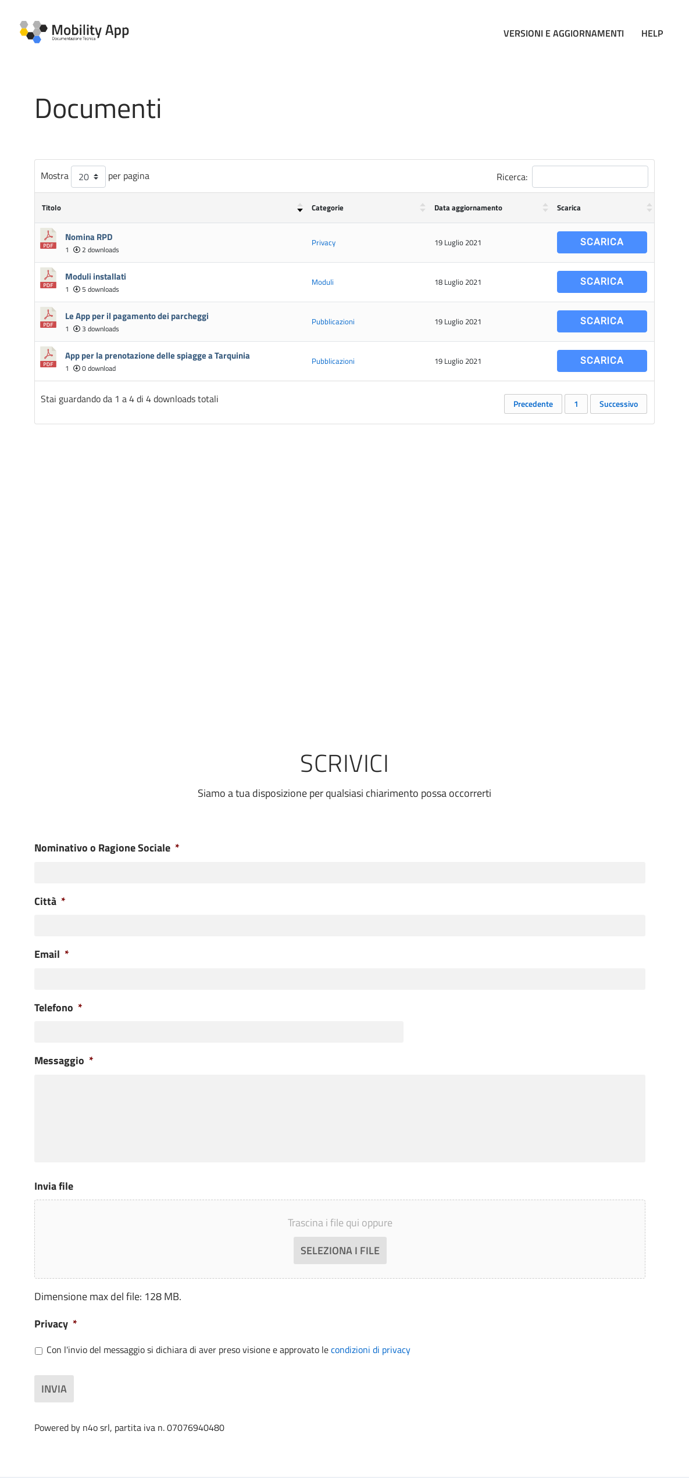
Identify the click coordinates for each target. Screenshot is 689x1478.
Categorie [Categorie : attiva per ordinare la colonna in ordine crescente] (328, 205)
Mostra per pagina (95, 174)
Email (51, 951)
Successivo (618, 401)
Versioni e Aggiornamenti (564, 32)
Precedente (533, 401)
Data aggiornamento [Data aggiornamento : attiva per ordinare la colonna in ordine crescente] (468, 205)
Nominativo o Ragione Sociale (107, 845)
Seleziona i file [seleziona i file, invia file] (340, 1253)
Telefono (58, 1005)
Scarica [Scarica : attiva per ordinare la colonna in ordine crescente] (569, 205)
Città (50, 899)
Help (652, 32)
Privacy (323, 240)
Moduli (323, 279)
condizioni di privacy (370, 1352)
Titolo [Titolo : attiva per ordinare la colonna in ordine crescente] (51, 205)
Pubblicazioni (333, 319)
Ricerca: (572, 174)
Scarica (602, 239)
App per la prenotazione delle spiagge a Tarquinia (157, 353)
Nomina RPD (89, 234)
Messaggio (64, 1058)
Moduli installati (95, 274)
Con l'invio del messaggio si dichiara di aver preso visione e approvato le (228, 1352)
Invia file (53, 1189)
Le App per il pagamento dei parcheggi (137, 313)
